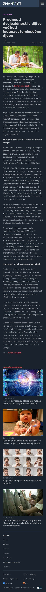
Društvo (6, 553)
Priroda (5, 549)
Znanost (17, 588)
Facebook (8, 583)
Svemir (5, 540)
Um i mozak (7, 14)
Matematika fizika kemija (11, 562)
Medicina (6, 544)
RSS (26, 583)
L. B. (5, 41)
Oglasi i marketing (29, 574)
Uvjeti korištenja (29, 579)
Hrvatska (6, 567)
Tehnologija (7, 558)
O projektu (6, 574)
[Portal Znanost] (17, 3)
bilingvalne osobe (22, 86)
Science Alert (14, 353)
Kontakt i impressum (10, 579)
